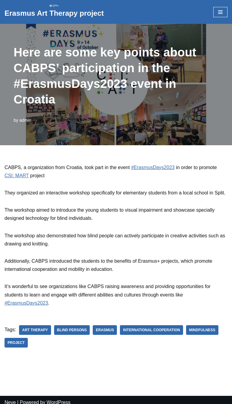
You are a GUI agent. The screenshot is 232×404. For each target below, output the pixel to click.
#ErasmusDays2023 (153, 167)
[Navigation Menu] (220, 12)
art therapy (35, 330)
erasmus (105, 330)
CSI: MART (17, 175)
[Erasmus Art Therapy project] (54, 12)
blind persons (72, 330)
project (16, 343)
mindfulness (202, 330)
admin (25, 120)
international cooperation (151, 330)
